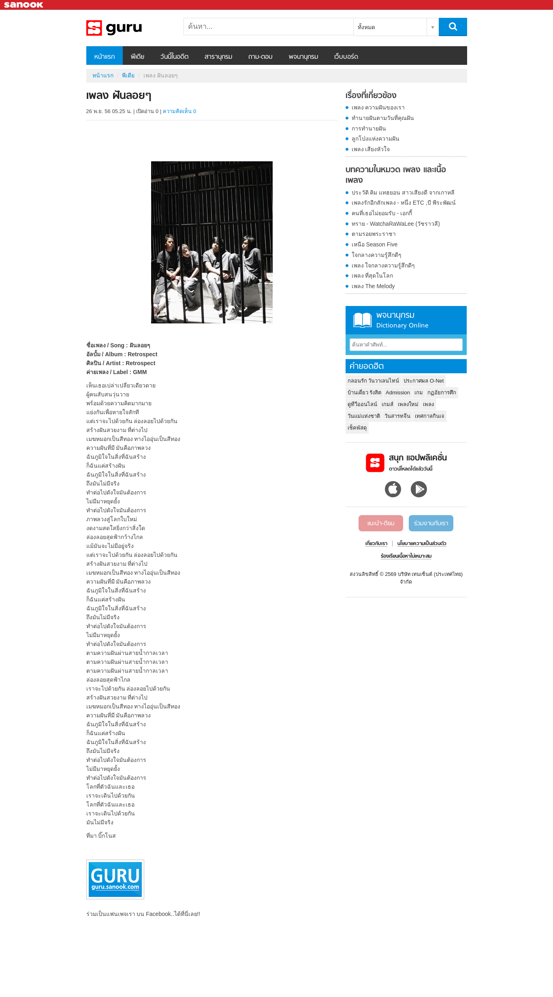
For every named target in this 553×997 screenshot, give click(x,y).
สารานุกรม (218, 57)
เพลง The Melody (373, 286)
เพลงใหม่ (408, 404)
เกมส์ (387, 404)
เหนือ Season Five (375, 244)
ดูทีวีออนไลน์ (362, 404)
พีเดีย (137, 57)
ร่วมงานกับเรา (431, 523)
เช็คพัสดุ (357, 428)
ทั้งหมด (366, 27)
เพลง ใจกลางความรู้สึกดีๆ (383, 265)
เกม (418, 392)
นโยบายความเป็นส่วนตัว (421, 544)
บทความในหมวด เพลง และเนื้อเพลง (396, 175)
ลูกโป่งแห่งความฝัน (375, 138)
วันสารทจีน (397, 416)
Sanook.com (24, 5)
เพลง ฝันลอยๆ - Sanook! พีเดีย (128, 28)
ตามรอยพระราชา (374, 234)
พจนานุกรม (303, 57)
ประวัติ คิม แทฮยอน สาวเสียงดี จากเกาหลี (403, 192)
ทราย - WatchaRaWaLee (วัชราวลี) (396, 223)
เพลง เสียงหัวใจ (371, 149)
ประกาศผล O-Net (424, 381)
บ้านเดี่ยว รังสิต (365, 392)
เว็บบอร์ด (346, 57)
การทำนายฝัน (369, 128)
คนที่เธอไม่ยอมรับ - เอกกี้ (382, 213)
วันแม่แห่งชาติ (364, 416)
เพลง (428, 404)
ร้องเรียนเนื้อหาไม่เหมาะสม (406, 556)
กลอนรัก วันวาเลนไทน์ (373, 381)
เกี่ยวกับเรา (376, 544)
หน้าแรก (104, 57)
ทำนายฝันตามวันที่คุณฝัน (383, 118)
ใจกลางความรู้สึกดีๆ (376, 255)
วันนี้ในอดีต (174, 57)
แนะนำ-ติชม (381, 523)
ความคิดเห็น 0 (179, 111)
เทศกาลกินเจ (429, 416)
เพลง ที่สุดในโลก (372, 275)
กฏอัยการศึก (441, 392)
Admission (398, 392)
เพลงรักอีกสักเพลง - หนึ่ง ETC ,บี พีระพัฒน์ (404, 202)
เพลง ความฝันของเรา (378, 107)
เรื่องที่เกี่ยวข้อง (371, 96)
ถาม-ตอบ (260, 57)
